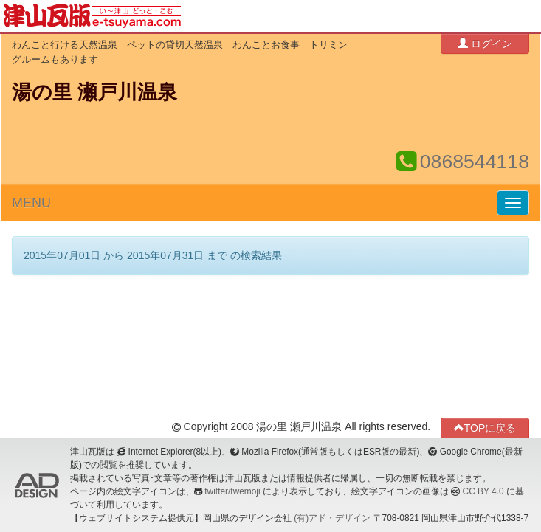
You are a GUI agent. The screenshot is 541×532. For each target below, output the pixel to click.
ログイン (485, 43)
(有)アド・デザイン (332, 518)
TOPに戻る (485, 427)
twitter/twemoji (232, 491)
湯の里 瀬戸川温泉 (94, 92)
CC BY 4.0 (483, 491)
